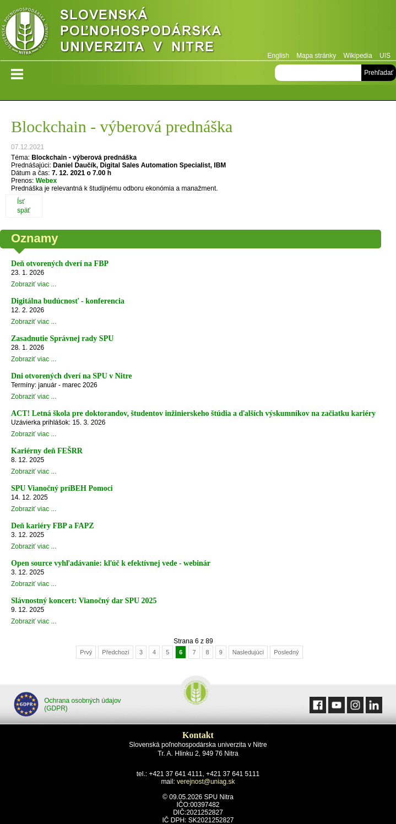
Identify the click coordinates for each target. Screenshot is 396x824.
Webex (46, 181)
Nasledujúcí (248, 652)
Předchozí (115, 652)
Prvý (86, 652)
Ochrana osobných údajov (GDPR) (67, 704)
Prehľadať (378, 73)
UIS (384, 55)
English (278, 55)
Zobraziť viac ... (34, 284)
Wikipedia (358, 55)
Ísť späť (23, 206)
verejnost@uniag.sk (206, 781)
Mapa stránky (316, 55)
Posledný (286, 652)
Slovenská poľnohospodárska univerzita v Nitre (135, 30)
